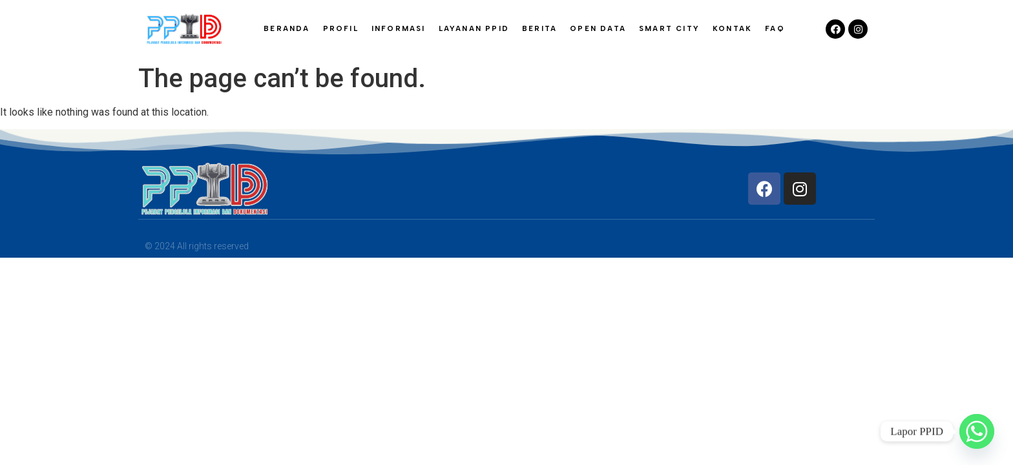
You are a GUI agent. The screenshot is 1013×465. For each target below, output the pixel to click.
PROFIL (341, 29)
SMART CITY (669, 29)
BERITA (539, 29)
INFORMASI (398, 29)
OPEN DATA (598, 29)
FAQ (775, 29)
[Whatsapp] (976, 431)
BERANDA (286, 29)
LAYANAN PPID (474, 29)
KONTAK (732, 29)
